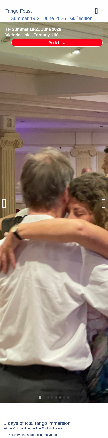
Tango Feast (18, 11)
